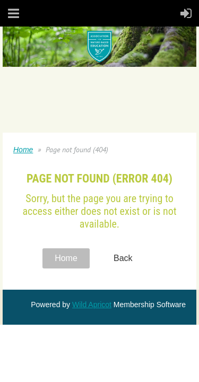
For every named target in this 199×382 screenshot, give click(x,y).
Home (23, 149)
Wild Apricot (91, 304)
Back (123, 258)
